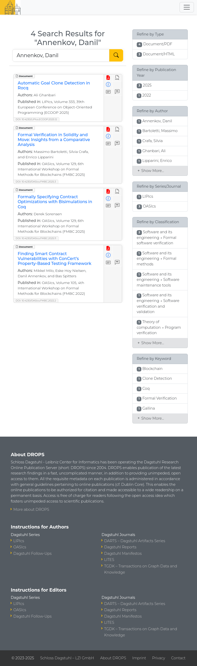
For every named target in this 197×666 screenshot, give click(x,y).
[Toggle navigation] (187, 7)
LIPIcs (18, 541)
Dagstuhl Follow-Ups (32, 553)
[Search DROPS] (61, 55)
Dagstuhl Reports (120, 547)
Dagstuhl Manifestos (123, 553)
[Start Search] (116, 55)
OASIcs (19, 547)
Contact (178, 658)
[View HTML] (117, 77)
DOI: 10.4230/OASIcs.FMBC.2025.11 (36, 238)
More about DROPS (31, 509)
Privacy (158, 658)
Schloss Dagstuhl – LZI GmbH (67, 658)
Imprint (139, 658)
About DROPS (113, 658)
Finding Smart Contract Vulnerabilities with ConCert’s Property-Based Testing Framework (54, 258)
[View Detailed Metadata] (108, 84)
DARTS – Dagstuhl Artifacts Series (134, 541)
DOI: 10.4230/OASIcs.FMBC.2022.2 (36, 300)
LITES (109, 559)
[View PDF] (108, 77)
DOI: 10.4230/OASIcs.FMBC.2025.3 (36, 181)
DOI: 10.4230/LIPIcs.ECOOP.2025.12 (36, 119)
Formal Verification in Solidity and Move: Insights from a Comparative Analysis (54, 139)
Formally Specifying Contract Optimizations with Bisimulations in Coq (55, 201)
